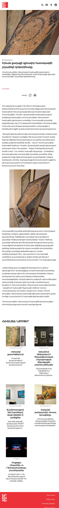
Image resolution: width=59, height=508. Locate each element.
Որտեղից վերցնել (48, 503)
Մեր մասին (51, 495)
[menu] (46, 5)
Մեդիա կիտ (50, 499)
